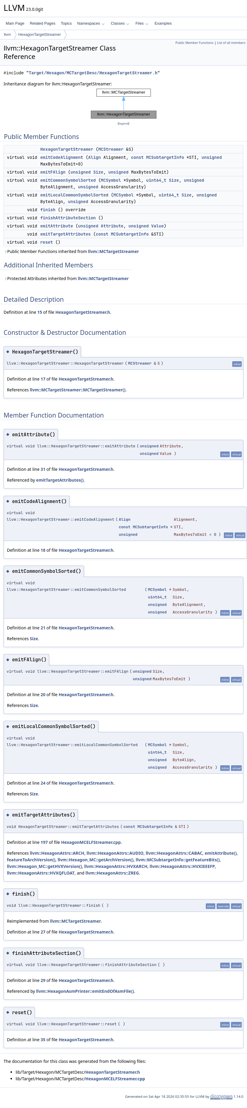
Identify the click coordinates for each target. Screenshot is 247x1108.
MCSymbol (111, 180)
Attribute (112, 226)
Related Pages (42, 23)
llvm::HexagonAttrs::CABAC (174, 853)
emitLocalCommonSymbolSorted (74, 195)
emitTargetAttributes (65, 234)
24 (43, 783)
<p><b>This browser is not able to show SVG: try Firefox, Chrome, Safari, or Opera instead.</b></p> (123, 103)
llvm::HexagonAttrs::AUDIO (114, 853)
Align (94, 157)
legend (123, 123)
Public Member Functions (194, 43)
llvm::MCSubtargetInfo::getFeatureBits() (177, 860)
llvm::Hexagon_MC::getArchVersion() (96, 860)
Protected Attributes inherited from (66, 278)
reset (46, 242)
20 (43, 694)
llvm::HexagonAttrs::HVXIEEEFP (182, 866)
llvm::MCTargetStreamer (113, 251)
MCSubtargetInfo (165, 157)
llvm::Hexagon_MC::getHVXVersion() (44, 866)
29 (43, 980)
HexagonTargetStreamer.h (82, 312)
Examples (163, 23)
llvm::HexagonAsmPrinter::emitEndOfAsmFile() (85, 991)
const (137, 157)
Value (157, 226)
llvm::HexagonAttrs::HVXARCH (116, 866)
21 (43, 628)
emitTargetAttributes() (59, 480)
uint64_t (156, 180)
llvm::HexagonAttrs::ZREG (112, 873)
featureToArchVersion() (31, 860)
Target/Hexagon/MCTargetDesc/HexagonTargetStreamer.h (93, 73)
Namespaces (90, 23)
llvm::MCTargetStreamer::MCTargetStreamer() (77, 390)
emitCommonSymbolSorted (68, 180)
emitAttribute (56, 226)
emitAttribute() (220, 853)
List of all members (231, 43)
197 (44, 842)
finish (47, 209)
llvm (7, 34)
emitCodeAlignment (61, 157)
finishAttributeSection (68, 218)
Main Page (15, 23)
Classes (120, 23)
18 (43, 550)
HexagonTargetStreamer (39, 34)
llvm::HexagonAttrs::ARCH (57, 853)
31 (43, 469)
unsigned (212, 157)
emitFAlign (52, 172)
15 (39, 312)
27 (43, 932)
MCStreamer (110, 149)
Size (98, 172)
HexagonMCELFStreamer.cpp (91, 842)
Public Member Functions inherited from (71, 251)
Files (141, 23)
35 (43, 1039)
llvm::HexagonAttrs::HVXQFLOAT (41, 873)
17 (43, 379)
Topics (66, 23)
